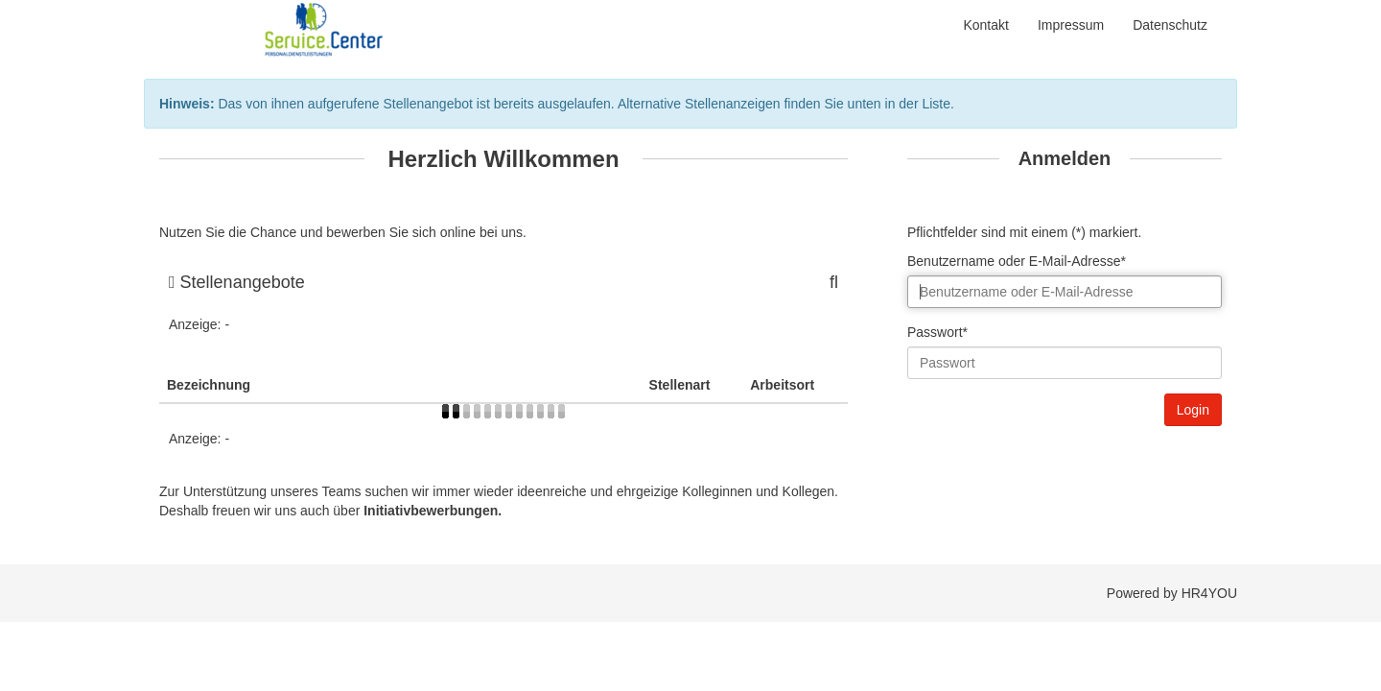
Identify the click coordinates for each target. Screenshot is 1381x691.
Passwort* (937, 332)
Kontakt (985, 25)
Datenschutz (1170, 25)
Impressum (1071, 25)
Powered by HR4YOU (1172, 593)
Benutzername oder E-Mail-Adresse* (1016, 261)
